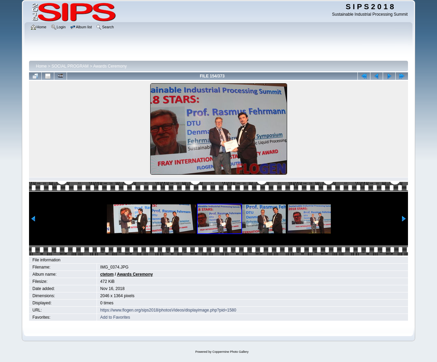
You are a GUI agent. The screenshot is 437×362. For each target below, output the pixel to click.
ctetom (107, 274)
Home (41, 66)
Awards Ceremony (110, 66)
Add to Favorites (115, 317)
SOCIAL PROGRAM (70, 66)
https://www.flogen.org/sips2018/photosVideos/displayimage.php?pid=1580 (168, 310)
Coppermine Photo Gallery (230, 351)
